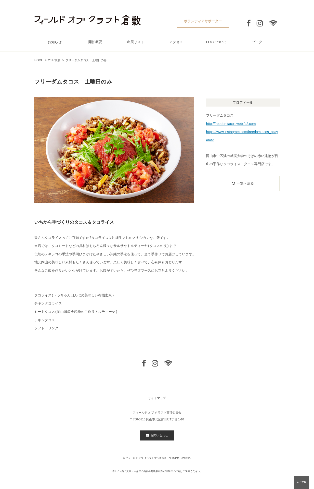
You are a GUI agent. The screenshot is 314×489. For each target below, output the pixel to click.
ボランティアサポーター (203, 21)
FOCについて (216, 42)
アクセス (176, 42)
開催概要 (95, 42)
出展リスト (135, 42)
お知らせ (55, 42)
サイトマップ (157, 398)
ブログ (257, 42)
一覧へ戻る (243, 183)
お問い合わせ (157, 435)
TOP (301, 482)
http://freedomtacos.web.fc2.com (231, 124)
